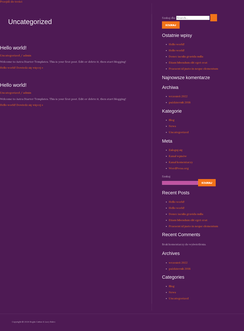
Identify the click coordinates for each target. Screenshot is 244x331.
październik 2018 (179, 102)
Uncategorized (10, 55)
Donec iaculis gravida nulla (186, 56)
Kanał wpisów (178, 156)
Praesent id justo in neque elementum (193, 68)
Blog (172, 120)
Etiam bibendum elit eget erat (188, 62)
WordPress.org (179, 168)
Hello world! (13, 47)
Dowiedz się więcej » (21, 67)
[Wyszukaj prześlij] (213, 17)
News (172, 126)
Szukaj (166, 176)
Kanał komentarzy (181, 162)
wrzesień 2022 (178, 96)
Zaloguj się (176, 150)
